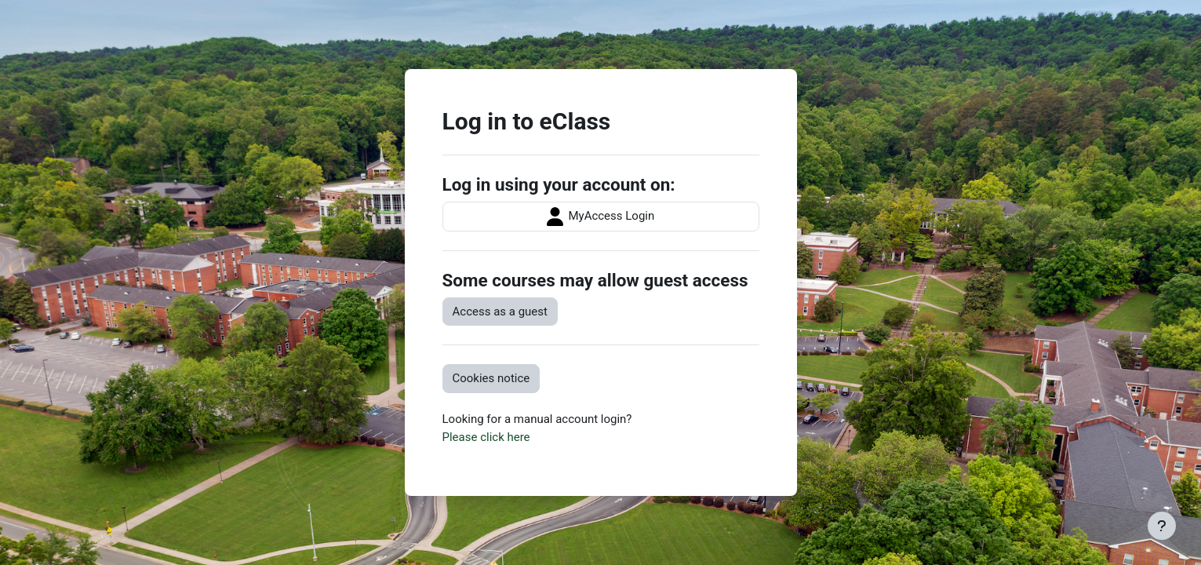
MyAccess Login (601, 216)
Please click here (486, 437)
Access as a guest (500, 311)
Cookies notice (491, 378)
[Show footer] (1162, 526)
